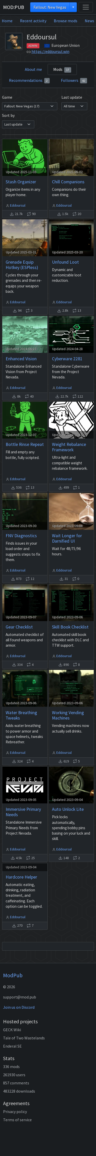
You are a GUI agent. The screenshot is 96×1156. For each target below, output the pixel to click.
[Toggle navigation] (86, 7)
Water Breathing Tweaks (21, 715)
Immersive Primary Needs (23, 811)
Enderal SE (12, 1046)
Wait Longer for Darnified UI (67, 538)
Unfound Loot (65, 262)
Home (7, 20)
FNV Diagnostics (21, 535)
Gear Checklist (19, 627)
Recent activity (33, 20)
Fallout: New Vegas (50, 7)
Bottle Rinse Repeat (25, 444)
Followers (74, 80)
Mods (62, 69)
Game (7, 97)
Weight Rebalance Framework (69, 447)
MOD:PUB (13, 7)
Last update (71, 97)
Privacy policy (15, 1111)
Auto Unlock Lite (68, 809)
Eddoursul (17, 205)
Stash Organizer (21, 182)
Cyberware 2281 (67, 359)
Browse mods (65, 20)
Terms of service (17, 1119)
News (89, 20)
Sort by (8, 115)
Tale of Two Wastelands (24, 1037)
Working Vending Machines (68, 715)
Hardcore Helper (21, 877)
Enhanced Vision (21, 359)
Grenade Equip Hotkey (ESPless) (22, 264)
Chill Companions (68, 182)
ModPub (13, 975)
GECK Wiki (12, 1029)
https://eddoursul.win (50, 51)
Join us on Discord (19, 1007)
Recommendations (29, 80)
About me (33, 69)
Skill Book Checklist (70, 627)
